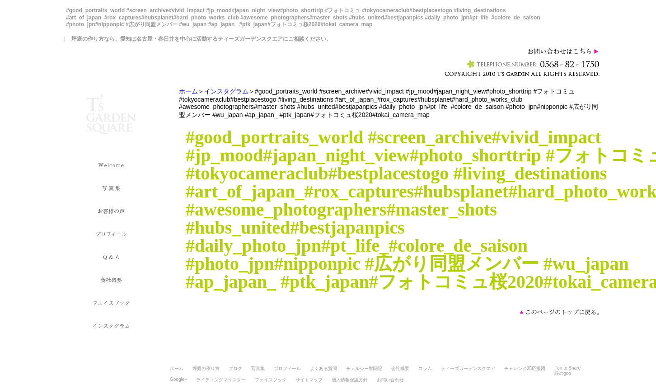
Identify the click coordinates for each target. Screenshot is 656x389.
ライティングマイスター (221, 379)
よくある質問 (323, 368)
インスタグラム (226, 91)
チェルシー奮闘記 (364, 368)
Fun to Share (567, 368)
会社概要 (400, 368)
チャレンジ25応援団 (524, 368)
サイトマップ (309, 379)
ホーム (188, 91)
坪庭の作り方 (206, 368)
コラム (425, 368)
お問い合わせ (390, 379)
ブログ (235, 368)
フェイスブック (270, 379)
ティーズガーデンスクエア (468, 368)
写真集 (258, 368)
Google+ (178, 379)
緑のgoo (562, 373)
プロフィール (287, 368)
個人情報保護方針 (350, 379)
